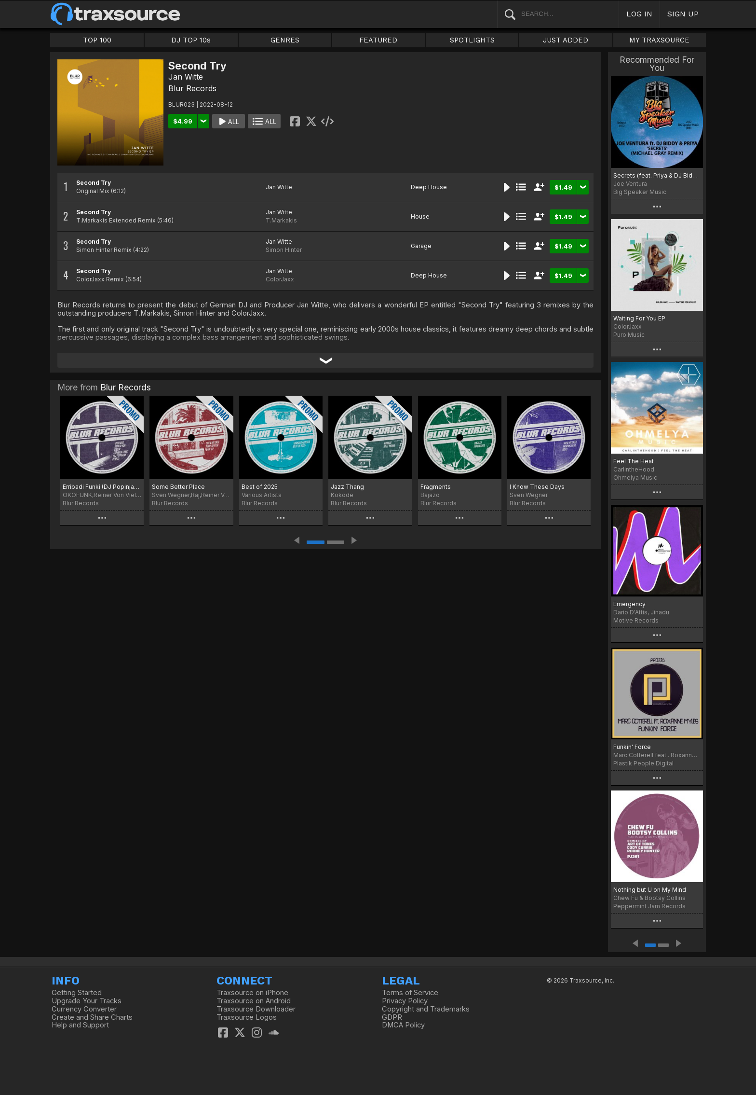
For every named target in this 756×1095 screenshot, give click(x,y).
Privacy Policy (405, 1001)
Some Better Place (178, 486)
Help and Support (80, 1025)
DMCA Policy (403, 1025)
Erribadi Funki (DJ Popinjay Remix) (102, 486)
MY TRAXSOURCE (659, 40)
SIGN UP (683, 13)
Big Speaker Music (639, 191)
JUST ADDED (565, 40)
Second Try (93, 182)
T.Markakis (281, 220)
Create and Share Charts (92, 1017)
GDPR (392, 1017)
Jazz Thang (347, 486)
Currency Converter (84, 1009)
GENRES (284, 40)
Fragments (435, 486)
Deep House (429, 187)
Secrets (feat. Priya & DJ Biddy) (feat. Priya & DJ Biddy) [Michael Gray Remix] (657, 175)
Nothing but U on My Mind (649, 889)
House (420, 216)
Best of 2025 (260, 486)
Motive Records (636, 620)
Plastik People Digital (643, 763)
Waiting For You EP (639, 318)
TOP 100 (97, 40)
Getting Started (77, 992)
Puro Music (629, 334)
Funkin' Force (632, 746)
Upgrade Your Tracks (87, 1001)
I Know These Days (537, 486)
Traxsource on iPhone (252, 992)
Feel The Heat (633, 461)
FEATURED (378, 40)
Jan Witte (185, 77)
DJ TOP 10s (191, 40)
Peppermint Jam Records (649, 906)
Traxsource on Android (253, 1001)
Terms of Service (410, 992)
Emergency (629, 604)
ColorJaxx (280, 279)
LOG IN (639, 13)
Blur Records (192, 88)
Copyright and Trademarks (426, 1009)
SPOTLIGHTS (472, 40)
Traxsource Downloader (256, 1009)
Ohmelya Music (635, 477)
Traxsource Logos (246, 1017)
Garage (421, 245)
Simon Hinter (284, 249)
